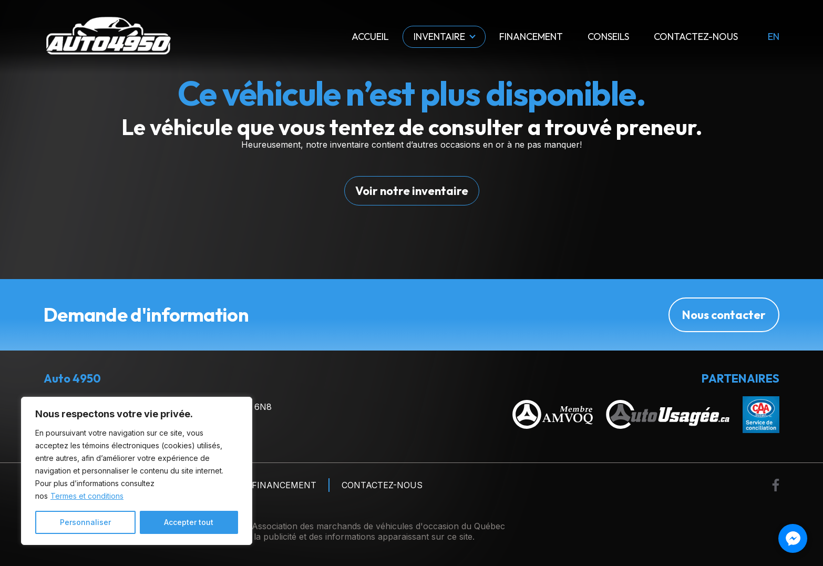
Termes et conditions (87, 495)
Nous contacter (724, 314)
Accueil (370, 36)
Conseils (608, 36)
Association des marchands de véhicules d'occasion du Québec (378, 526)
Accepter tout (188, 522)
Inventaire (439, 36)
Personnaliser (85, 522)
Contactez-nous (696, 36)
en (773, 37)
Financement (531, 36)
